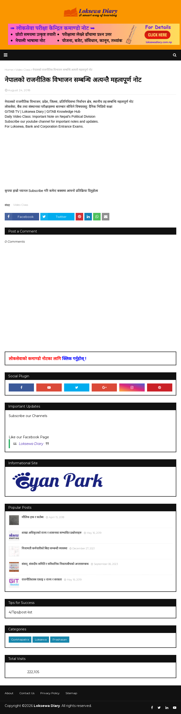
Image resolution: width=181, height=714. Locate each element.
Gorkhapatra (20, 639)
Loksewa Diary (31, 444)
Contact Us (26, 693)
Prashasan (60, 639)
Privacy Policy (50, 693)
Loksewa (41, 639)
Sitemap (71, 693)
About (9, 693)
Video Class (20, 204)
